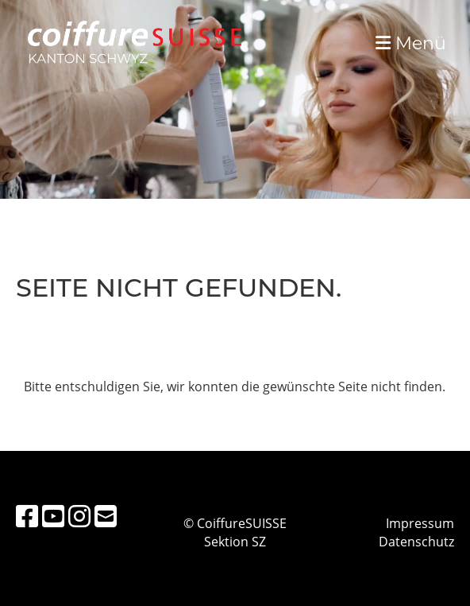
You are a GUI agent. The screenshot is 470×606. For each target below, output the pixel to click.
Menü (411, 43)
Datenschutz (416, 541)
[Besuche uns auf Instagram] (79, 516)
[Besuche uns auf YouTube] (53, 516)
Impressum (420, 523)
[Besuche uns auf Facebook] (27, 516)
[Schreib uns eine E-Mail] (105, 516)
